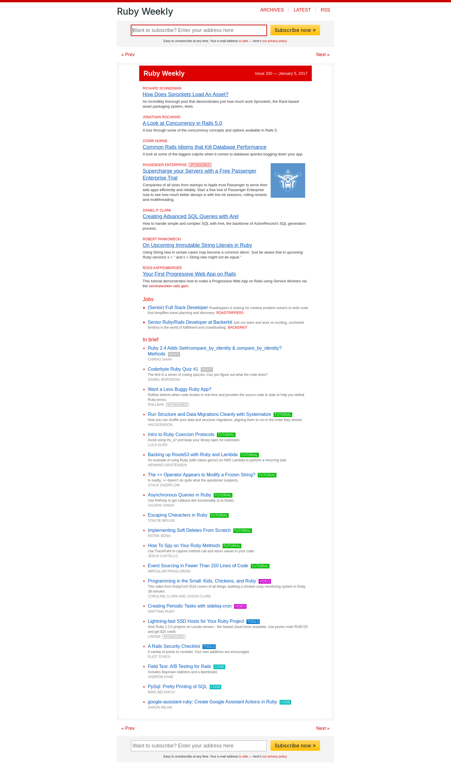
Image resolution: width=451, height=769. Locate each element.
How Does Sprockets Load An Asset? (185, 94)
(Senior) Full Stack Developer (178, 307)
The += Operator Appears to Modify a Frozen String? (201, 474)
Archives (272, 9)
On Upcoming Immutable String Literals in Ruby (197, 245)
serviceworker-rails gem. (169, 286)
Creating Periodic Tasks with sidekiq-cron (190, 606)
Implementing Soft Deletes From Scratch (189, 530)
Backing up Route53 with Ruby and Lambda (193, 454)
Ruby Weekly (145, 11)
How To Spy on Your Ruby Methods (184, 545)
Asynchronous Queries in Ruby (179, 494)
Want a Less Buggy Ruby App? (179, 389)
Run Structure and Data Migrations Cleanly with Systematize (209, 414)
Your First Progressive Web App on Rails (189, 274)
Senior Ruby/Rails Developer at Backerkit (190, 322)
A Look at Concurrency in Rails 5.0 (182, 123)
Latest (302, 9)
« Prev (128, 54)
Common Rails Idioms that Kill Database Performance (204, 147)
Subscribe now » (295, 30)
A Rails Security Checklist (174, 646)
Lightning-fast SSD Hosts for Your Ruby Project (196, 621)
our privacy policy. (274, 41)
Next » (323, 54)
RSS (325, 9)
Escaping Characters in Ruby (177, 515)
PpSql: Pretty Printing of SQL (177, 686)
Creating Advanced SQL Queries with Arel (191, 216)
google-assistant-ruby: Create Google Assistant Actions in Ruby (212, 701)
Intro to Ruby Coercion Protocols (181, 434)
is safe (243, 41)
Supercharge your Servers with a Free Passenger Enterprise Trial (199, 174)
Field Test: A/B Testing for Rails (179, 666)
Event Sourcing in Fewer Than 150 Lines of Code (198, 565)
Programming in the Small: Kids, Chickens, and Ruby (202, 580)
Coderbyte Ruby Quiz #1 (173, 369)
